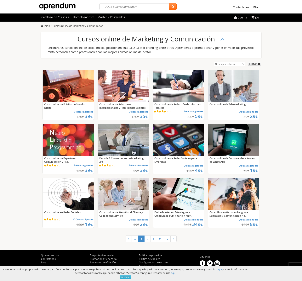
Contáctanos (241, 7)
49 (199, 170)
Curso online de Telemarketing (227, 104)
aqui (219, 269)
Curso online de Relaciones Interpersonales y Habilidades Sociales (122, 106)
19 (254, 170)
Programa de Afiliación (103, 262)
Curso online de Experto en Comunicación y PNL (60, 159)
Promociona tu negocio (103, 259)
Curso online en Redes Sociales (62, 212)
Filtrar (254, 64)
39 (89, 116)
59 (199, 116)
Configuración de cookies (153, 262)
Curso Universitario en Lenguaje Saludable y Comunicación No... (228, 213)
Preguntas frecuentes (102, 255)
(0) (255, 17)
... (135, 238)
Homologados (83, 17)
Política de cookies (149, 259)
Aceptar (125, 276)
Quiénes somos (50, 255)
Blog (256, 7)
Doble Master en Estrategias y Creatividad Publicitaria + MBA (172, 213)
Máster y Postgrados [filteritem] (111, 17)
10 (166, 238)
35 (144, 116)
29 (254, 116)
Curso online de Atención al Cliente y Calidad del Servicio (121, 213)
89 (254, 224)
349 (197, 224)
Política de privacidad (151, 255)
